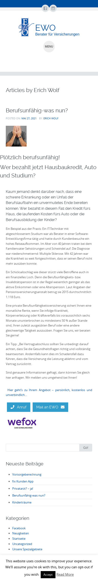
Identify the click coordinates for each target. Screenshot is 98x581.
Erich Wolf (50, 118)
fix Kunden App (23, 481)
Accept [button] (48, 574)
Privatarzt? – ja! (22, 488)
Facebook (19, 528)
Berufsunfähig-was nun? (37, 110)
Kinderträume (21, 502)
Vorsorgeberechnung (26, 474)
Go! (85, 447)
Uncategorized (22, 544)
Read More (65, 574)
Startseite (18, 538)
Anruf (19, 407)
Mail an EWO (50, 407)
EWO (45, 28)
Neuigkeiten (20, 533)
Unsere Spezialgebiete (27, 549)
